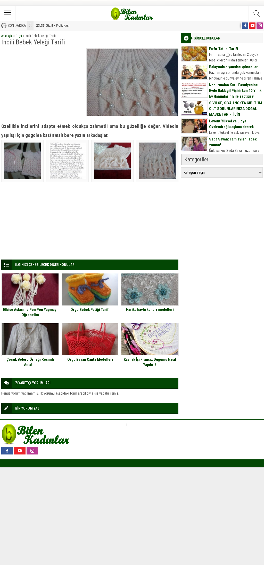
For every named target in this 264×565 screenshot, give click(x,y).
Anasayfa (7, 36)
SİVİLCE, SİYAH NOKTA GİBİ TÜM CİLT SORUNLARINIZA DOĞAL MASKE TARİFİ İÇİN (235, 109)
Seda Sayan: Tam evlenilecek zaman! (233, 142)
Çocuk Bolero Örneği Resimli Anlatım (30, 362)
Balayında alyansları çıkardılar (233, 67)
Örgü (18, 36)
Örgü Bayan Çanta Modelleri (90, 359)
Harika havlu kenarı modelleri (150, 309)
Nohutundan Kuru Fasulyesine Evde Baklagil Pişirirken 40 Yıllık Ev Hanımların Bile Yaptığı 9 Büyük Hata (235, 93)
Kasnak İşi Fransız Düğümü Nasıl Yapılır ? (150, 362)
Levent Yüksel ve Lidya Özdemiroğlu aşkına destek (231, 124)
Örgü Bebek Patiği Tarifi (90, 309)
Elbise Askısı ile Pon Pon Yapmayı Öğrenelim (30, 312)
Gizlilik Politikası (53, 25)
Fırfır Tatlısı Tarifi (223, 48)
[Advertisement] (42, 80)
